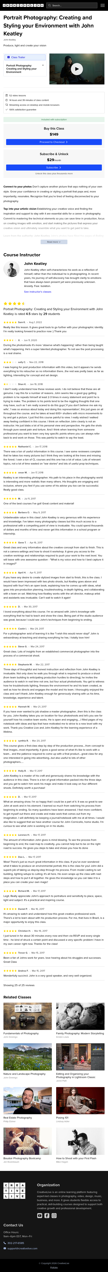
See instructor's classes (37, 292)
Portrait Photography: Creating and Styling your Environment (21, 68)
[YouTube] (39, 1215)
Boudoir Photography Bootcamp (22, 1158)
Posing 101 (62, 1117)
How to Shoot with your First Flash (76, 1158)
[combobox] (71, 5)
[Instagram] (54, 1215)
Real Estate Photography (17, 1117)
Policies (54, 1267)
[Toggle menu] (102, 5)
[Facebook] (47, 1215)
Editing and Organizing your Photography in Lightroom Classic (75, 1075)
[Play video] (76, 69)
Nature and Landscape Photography (24, 1074)
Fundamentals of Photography (21, 1033)
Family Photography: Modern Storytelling (80, 1033)
